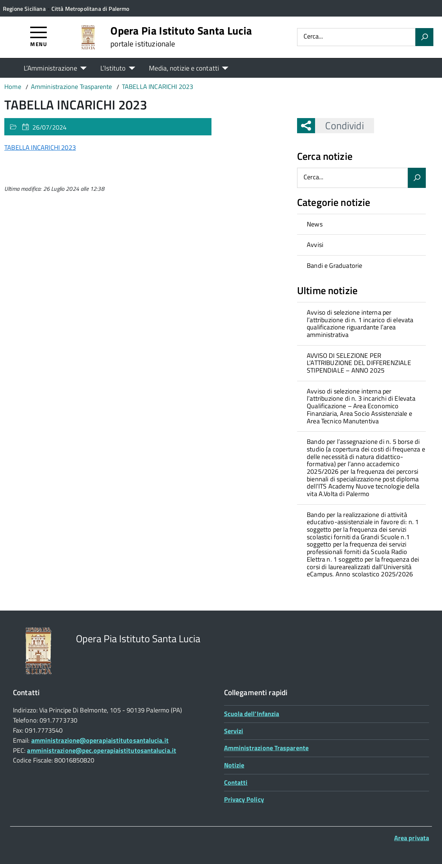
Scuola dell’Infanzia (251, 714)
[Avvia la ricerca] (424, 37)
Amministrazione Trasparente (266, 748)
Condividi (339, 125)
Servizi (233, 731)
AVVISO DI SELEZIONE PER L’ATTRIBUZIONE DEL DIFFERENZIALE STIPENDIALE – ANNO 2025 (359, 363)
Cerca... (313, 37)
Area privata (411, 838)
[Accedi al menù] (38, 36)
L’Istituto (113, 68)
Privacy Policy (244, 799)
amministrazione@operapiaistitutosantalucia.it (100, 740)
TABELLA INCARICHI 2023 (40, 147)
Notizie (234, 765)
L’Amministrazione (50, 68)
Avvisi (315, 244)
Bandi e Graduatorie (334, 265)
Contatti (236, 782)
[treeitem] (361, 224)
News (315, 224)
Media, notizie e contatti (184, 68)
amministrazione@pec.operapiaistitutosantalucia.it (101, 750)
